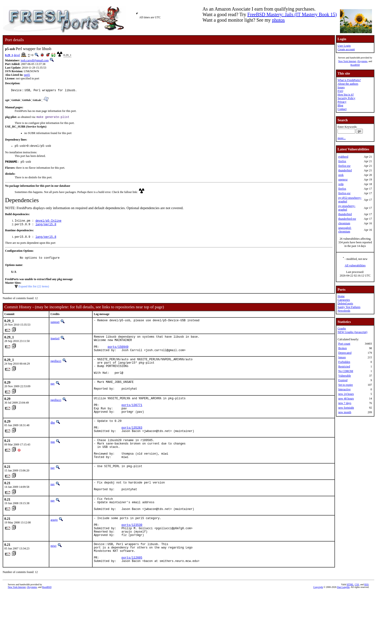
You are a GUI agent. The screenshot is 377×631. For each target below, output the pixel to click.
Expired (342, 380)
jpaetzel (54, 344)
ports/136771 (131, 421)
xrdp (341, 184)
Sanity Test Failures (349, 307)
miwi (53, 580)
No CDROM (345, 371)
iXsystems (362, 61)
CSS (357, 623)
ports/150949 (118, 355)
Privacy (342, 101)
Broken (342, 348)
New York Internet (347, 61)
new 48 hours (346, 398)
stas (52, 462)
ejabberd (343, 156)
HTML (350, 623)
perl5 (27, 75)
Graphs (342, 328)
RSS (366, 623)
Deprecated (345, 352)
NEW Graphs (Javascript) (352, 332)
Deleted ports (345, 303)
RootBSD (355, 65)
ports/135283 (131, 448)
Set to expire (345, 384)
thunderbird (345, 170)
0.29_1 (9, 55)
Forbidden (344, 362)
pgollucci (55, 370)
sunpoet (54, 327)
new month (344, 412)
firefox (342, 161)
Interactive (344, 389)
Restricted (344, 366)
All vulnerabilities (355, 265)
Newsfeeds (344, 310)
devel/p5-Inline (48, 224)
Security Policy (346, 98)
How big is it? (346, 94)
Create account (346, 49)
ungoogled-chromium (345, 229)
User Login (344, 45)
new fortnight (346, 407)
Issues (341, 87)
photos (278, 20)
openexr (343, 179)
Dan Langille (343, 625)
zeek (341, 175)
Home (341, 296)
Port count (344, 343)
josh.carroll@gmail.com (35, 60)
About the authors (348, 83)
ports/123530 (131, 557)
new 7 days (344, 403)
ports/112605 (131, 595)
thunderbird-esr (347, 218)
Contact (342, 109)
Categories (344, 300)
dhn (52, 440)
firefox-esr (344, 165)
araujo (54, 549)
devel (17, 55)
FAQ (340, 91)
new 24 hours (346, 394)
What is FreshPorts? (349, 80)
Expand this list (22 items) (34, 292)
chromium (344, 223)
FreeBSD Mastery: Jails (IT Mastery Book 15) (292, 14)
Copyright (318, 625)
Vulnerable (344, 375)
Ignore (342, 357)
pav (52, 396)
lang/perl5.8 (45, 228)
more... (342, 138)
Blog (340, 105)
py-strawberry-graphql (346, 207)
